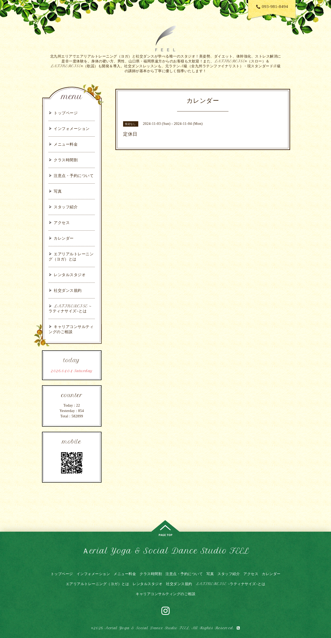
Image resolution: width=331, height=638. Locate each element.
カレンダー (64, 238)
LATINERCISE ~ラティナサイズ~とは (70, 308)
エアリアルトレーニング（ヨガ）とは (71, 256)
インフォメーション (72, 128)
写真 (58, 191)
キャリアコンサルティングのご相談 (71, 329)
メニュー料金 (66, 144)
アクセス (62, 222)
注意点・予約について (74, 175)
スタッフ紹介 (66, 206)
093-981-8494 (272, 6)
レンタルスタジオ (70, 274)
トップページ (66, 112)
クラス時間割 (66, 159)
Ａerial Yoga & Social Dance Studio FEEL (165, 550)
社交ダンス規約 (68, 290)
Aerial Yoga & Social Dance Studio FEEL (147, 628)
